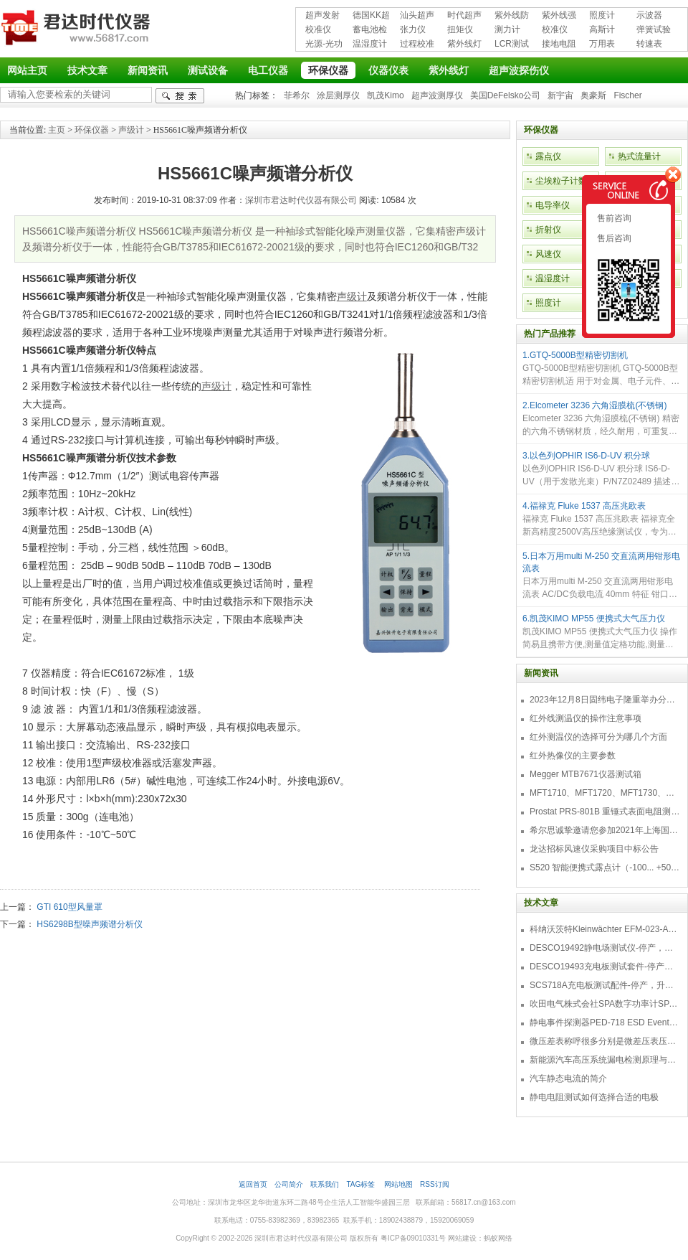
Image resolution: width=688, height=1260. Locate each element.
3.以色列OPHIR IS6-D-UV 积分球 (586, 456)
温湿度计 (370, 44)
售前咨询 (613, 218)
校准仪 (318, 29)
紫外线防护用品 (511, 16)
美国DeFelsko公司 (505, 95)
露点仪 (548, 156)
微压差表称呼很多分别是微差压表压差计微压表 (605, 1041)
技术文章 (87, 70)
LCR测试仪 (511, 45)
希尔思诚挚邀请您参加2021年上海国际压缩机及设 (605, 830)
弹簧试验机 (653, 30)
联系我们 (324, 1184)
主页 (56, 130)
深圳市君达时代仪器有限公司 (77, 30)
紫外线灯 (464, 44)
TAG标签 (361, 1184)
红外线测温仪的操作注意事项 (585, 718)
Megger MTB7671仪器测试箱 (585, 774)
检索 (180, 95)
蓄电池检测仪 (370, 30)
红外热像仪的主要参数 (573, 756)
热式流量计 (639, 156)
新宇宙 (560, 95)
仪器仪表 (388, 70)
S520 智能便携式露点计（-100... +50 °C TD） (605, 867)
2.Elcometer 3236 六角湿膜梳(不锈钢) (594, 405)
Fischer (627, 95)
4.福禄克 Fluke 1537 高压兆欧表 (584, 506)
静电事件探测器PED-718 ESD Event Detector (605, 1022)
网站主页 (27, 70)
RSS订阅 (434, 1184)
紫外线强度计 (559, 16)
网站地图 (398, 1184)
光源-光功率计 (324, 45)
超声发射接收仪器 (322, 16)
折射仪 (548, 230)
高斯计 (602, 29)
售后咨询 (613, 238)
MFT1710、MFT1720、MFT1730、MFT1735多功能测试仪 (605, 793)
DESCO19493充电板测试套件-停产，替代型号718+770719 (605, 967)
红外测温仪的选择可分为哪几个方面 (598, 737)
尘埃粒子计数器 (565, 181)
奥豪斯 (593, 95)
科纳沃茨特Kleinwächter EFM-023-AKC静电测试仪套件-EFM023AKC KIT (605, 929)
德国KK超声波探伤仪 (371, 16)
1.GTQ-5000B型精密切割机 (575, 355)
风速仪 (548, 254)
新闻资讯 (148, 70)
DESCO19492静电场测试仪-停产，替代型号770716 (605, 948)
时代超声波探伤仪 (464, 16)
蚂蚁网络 (498, 1238)
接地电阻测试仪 (559, 45)
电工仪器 (268, 70)
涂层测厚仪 (338, 95)
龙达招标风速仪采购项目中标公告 (594, 849)
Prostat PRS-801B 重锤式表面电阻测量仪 (605, 812)
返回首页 (253, 1184)
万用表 (602, 44)
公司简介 (288, 1184)
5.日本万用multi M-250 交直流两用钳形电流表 (601, 562)
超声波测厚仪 (437, 95)
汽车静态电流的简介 (568, 1078)
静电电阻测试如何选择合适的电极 (594, 1097)
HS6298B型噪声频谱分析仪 (89, 924)
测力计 (507, 29)
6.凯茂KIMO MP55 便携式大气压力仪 (593, 618)
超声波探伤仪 (519, 70)
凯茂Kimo (385, 95)
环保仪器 (328, 70)
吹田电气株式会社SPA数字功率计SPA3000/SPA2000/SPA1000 (605, 1004)
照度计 (602, 15)
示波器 (649, 15)
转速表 (649, 44)
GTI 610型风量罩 (69, 907)
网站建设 (462, 1238)
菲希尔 (297, 95)
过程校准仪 (417, 45)
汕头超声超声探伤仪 (417, 16)
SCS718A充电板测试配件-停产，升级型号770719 (605, 985)
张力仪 (413, 29)
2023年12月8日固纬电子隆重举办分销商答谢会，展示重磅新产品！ (605, 700)
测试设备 (208, 70)
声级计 (131, 130)
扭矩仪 (460, 29)
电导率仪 (552, 205)
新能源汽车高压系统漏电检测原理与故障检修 (605, 1060)
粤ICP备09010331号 (413, 1238)
